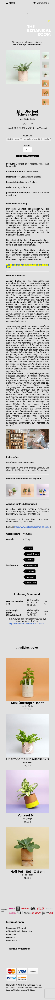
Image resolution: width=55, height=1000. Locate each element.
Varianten (27, 136)
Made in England (33, 554)
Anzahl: (27, 145)
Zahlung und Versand (16, 928)
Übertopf (30, 560)
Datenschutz (12, 937)
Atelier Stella (31, 583)
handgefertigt (31, 565)
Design (29, 548)
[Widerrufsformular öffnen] (20, 948)
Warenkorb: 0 (41, 3)
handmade (30, 577)
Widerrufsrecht (13, 940)
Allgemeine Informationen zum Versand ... (28, 623)
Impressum (11, 934)
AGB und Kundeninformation (19, 931)
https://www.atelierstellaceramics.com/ (31, 527)
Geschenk (30, 571)
